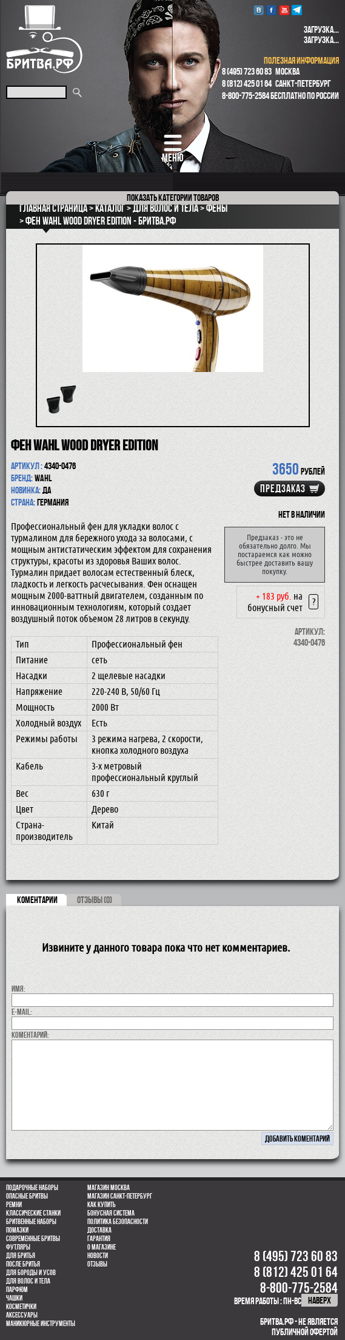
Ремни (14, 1204)
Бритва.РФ (44, 39)
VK (258, 10)
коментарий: (30, 1035)
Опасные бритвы (27, 1196)
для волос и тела (28, 1281)
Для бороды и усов (31, 1272)
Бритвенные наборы (31, 1221)
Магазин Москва (108, 1187)
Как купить (101, 1204)
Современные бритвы (33, 1238)
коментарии (37, 900)
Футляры (18, 1247)
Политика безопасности (117, 1221)
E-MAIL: (22, 1012)
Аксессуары (22, 1315)
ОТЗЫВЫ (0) (94, 900)
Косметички (21, 1306)
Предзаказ (283, 488)
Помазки (17, 1230)
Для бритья (20, 1255)
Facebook (271, 10)
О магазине (101, 1247)
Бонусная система (111, 1213)
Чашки (14, 1298)
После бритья (23, 1264)
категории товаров (173, 197)
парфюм (17, 1289)
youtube (284, 10)
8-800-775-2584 (245, 95)
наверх (319, 1300)
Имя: (18, 988)
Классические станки (33, 1213)
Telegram (297, 10)
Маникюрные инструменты (40, 1323)
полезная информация (301, 60)
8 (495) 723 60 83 (247, 71)
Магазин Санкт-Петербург (119, 1196)
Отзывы (97, 1264)
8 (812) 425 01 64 (247, 83)
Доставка (99, 1230)
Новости (97, 1255)
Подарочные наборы (32, 1187)
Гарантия (98, 1238)
